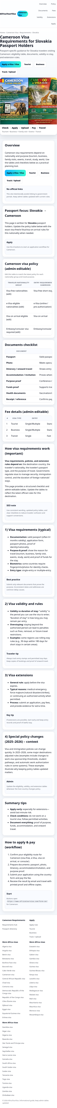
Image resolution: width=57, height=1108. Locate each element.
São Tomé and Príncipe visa (13, 1043)
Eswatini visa (34, 946)
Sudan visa (6, 1071)
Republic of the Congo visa (13, 997)
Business (40, 64)
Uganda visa (7, 1087)
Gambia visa (34, 958)
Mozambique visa (36, 1014)
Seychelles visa (8, 1051)
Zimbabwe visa (8, 1095)
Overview (43, 4)
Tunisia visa (7, 1083)
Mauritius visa (35, 1006)
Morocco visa (34, 1010)
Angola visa (7, 950)
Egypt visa (6, 1009)
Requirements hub (9, 924)
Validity (40, 17)
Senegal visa (7, 1047)
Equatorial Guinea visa (11, 1013)
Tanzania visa (7, 1075)
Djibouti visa (7, 1005)
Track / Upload (9, 72)
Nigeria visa (7, 1035)
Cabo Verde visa (8, 970)
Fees (54, 10)
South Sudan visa (9, 1067)
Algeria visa (7, 946)
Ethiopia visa (34, 950)
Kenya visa (33, 974)
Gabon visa (33, 954)
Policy (53, 4)
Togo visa (6, 1079)
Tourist (27, 64)
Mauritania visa (35, 1002)
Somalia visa (7, 1059)
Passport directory (9, 928)
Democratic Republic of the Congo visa (13, 991)
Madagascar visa (36, 990)
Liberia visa (33, 982)
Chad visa (6, 982)
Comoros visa (7, 986)
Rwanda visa (7, 1039)
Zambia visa (7, 1091)
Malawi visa (34, 994)
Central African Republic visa (13, 978)
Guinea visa (34, 966)
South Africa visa (9, 1063)
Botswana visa (8, 958)
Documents (43, 10)
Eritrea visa (6, 1017)
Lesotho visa (34, 978)
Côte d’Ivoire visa (9, 1001)
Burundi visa (7, 966)
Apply (53, 23)
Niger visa (6, 1031)
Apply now (33, 924)
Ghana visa (33, 962)
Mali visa (32, 998)
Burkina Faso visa (9, 962)
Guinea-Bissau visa (36, 970)
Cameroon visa (8, 974)
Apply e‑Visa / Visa (10, 64)
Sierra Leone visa (9, 1055)
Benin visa (6, 954)
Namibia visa (7, 1027)
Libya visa (33, 986)
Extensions (51, 17)
